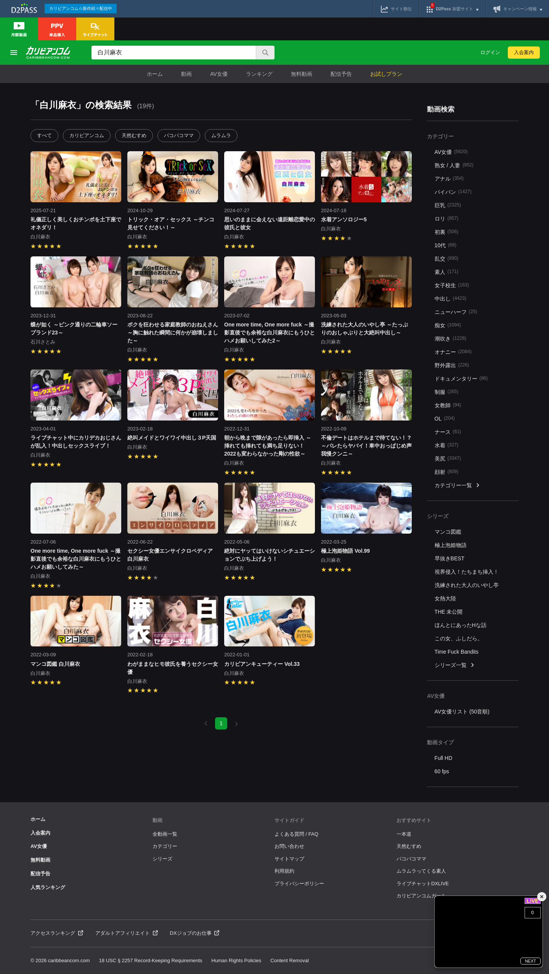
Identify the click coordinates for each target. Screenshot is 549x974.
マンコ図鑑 (448, 532)
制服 (447, 392)
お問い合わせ (289, 846)
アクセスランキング (56, 933)
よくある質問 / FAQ (296, 834)
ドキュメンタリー (461, 378)
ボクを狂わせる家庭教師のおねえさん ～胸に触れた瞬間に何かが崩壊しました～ (172, 332)
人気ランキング (47, 887)
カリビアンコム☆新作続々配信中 (80, 8)
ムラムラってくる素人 (421, 871)
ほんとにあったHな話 (460, 625)
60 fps (442, 771)
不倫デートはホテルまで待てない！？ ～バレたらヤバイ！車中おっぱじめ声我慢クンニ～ (366, 446)
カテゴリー (164, 846)
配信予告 (341, 74)
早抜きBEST (450, 558)
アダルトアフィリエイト (126, 933)
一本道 (403, 834)
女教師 (448, 405)
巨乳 (448, 205)
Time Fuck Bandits (456, 652)
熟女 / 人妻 (454, 165)
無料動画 (301, 74)
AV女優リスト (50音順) (462, 712)
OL (445, 418)
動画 (186, 74)
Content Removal (289, 960)
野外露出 (452, 365)
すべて (44, 135)
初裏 (447, 232)
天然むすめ (134, 135)
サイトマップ (289, 859)
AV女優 (219, 74)
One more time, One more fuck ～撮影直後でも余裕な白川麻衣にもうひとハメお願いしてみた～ (75, 559)
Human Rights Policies (237, 960)
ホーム (155, 74)
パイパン (453, 192)
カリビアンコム (86, 135)
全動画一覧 (164, 834)
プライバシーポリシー (299, 883)
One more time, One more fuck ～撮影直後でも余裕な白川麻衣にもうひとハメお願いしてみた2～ (269, 332)
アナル (449, 178)
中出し (450, 298)
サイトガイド (289, 820)
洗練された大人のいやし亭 (467, 585)
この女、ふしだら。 (459, 638)
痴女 (448, 325)
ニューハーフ (456, 312)
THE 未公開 (449, 612)
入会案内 (524, 52)
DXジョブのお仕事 (195, 933)
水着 (447, 445)
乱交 (447, 258)
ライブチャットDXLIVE (422, 883)
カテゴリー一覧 (457, 485)
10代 (445, 245)
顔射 (447, 472)
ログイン (490, 52)
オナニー (453, 352)
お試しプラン (386, 74)
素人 (447, 272)
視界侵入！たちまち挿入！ (467, 572)
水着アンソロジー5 (344, 219)
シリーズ (162, 859)
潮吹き (450, 338)
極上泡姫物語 (451, 545)
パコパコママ (179, 135)
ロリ (447, 218)
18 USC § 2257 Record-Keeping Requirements (150, 960)
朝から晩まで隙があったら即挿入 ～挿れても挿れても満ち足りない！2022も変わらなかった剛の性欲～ (267, 446)
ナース (448, 432)
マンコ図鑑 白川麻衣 (55, 664)
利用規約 (284, 871)
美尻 (448, 458)
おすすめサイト (413, 820)
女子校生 (452, 285)
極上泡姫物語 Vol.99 (345, 551)
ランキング (259, 74)
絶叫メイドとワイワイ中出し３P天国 (171, 438)
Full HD (444, 758)
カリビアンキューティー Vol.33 (262, 664)
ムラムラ (221, 135)
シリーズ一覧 (455, 665)
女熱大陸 (445, 598)
